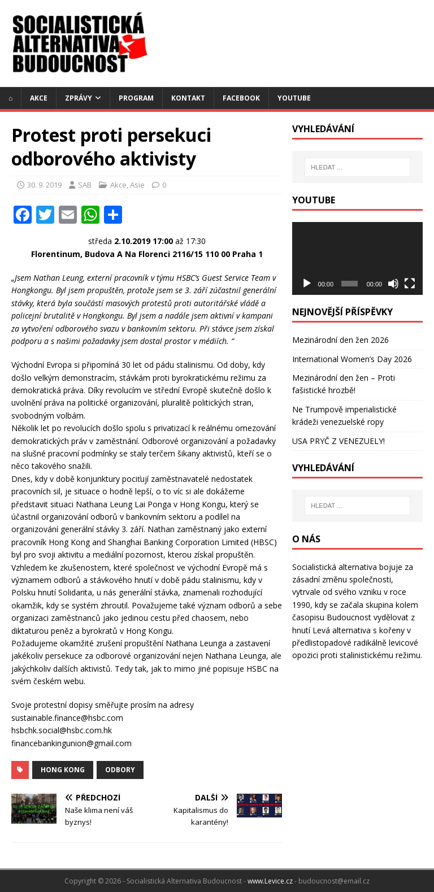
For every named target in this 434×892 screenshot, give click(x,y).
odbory (120, 769)
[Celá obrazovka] (409, 283)
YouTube (294, 98)
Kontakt (188, 98)
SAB (85, 185)
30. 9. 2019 (44, 185)
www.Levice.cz (270, 881)
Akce (38, 98)
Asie (137, 185)
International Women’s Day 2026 (352, 359)
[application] (357, 258)
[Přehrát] (307, 283)
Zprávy (78, 98)
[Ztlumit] (393, 283)
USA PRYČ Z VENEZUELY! (338, 441)
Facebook (241, 98)
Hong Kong (63, 769)
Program (136, 98)
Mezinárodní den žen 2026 (340, 339)
